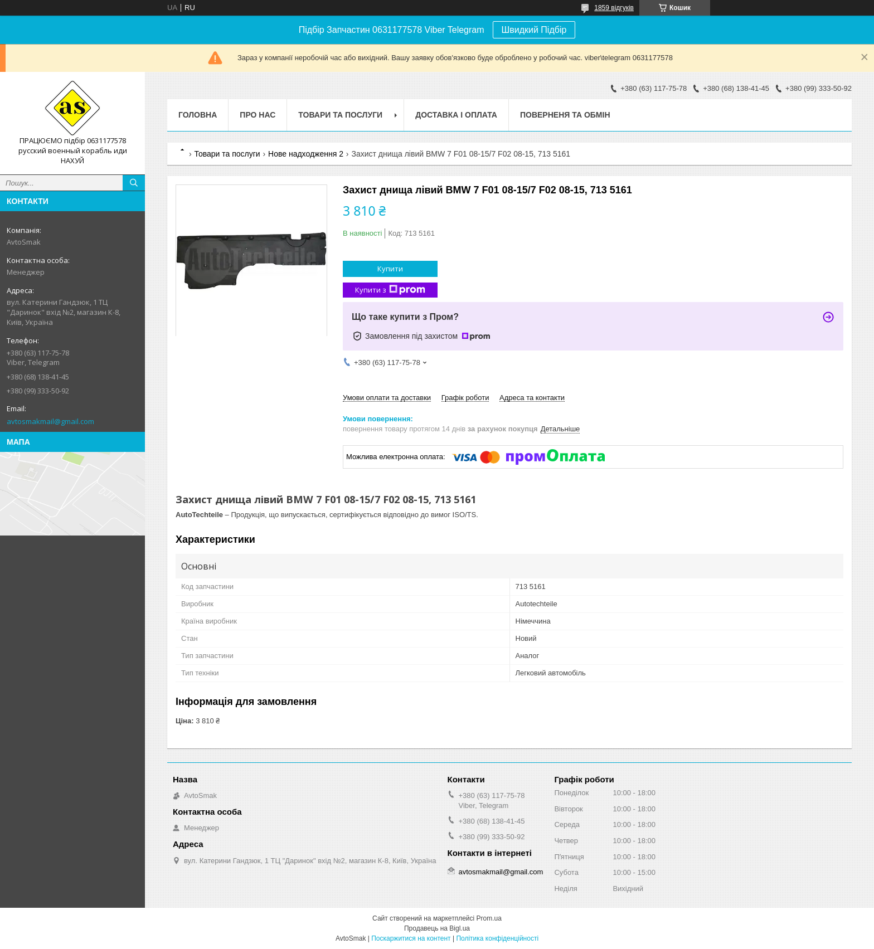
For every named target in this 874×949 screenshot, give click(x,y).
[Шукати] (134, 182)
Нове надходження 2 (305, 153)
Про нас (257, 114)
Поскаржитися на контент (410, 938)
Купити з (390, 290)
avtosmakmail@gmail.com (50, 421)
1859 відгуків (614, 8)
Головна (197, 114)
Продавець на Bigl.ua (437, 928)
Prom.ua (489, 918)
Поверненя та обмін (565, 114)
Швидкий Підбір (534, 30)
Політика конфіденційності (497, 938)
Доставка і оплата (456, 114)
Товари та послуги (340, 114)
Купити (390, 269)
